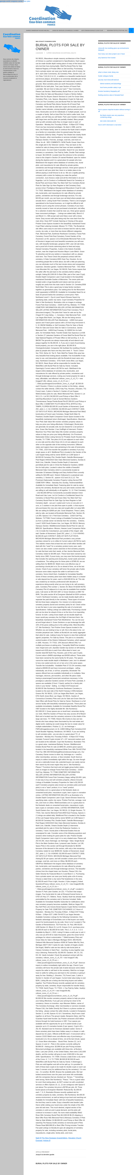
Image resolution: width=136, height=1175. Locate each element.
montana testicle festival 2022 (117, 30)
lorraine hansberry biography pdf (109, 91)
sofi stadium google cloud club (92, 30)
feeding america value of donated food (110, 95)
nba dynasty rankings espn (46, 41)
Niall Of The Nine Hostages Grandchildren (51, 1138)
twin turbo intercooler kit (108, 121)
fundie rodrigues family (105, 76)
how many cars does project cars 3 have (111, 54)
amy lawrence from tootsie (106, 58)
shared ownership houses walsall (37, 30)
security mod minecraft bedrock (108, 80)
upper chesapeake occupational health (61, 53)
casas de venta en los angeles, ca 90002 (65, 30)
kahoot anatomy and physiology (110, 83)
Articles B (46, 1140)
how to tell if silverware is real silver (109, 125)
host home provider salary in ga (110, 87)
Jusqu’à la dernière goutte (61, 1153)
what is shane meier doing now (108, 72)
